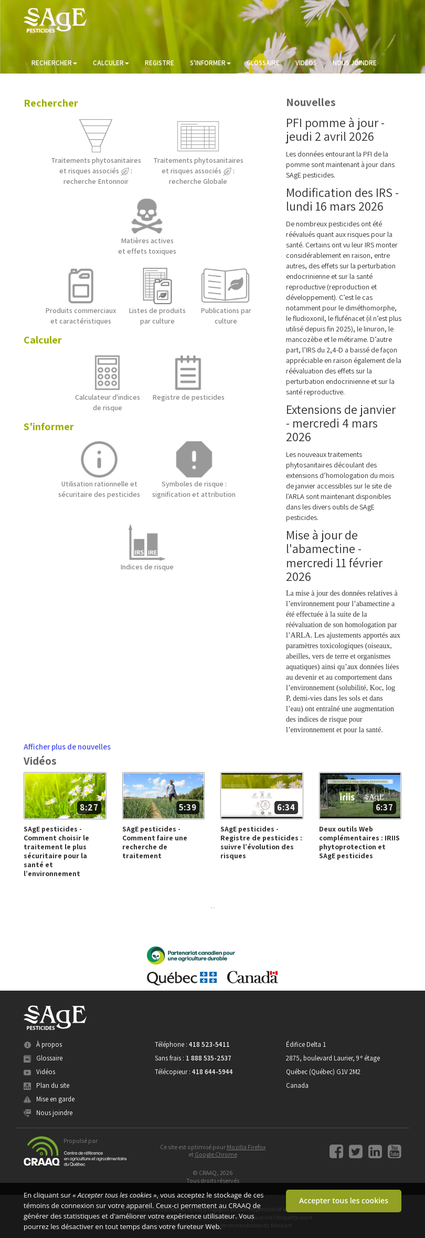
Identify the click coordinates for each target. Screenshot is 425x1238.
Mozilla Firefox (246, 1147)
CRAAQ (239, 1205)
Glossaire (43, 1058)
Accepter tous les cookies (343, 1200)
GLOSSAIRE (263, 62)
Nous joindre (48, 1112)
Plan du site (46, 1085)
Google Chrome (216, 1154)
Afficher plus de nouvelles (67, 746)
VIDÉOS (306, 62)
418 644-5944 (212, 1071)
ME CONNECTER (55, 83)
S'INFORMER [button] (210, 62)
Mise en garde (49, 1099)
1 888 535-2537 (208, 1058)
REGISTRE (159, 62)
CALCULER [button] (111, 62)
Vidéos (39, 1071)
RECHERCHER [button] (54, 62)
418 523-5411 (209, 1044)
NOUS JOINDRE (355, 62)
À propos (43, 1044)
